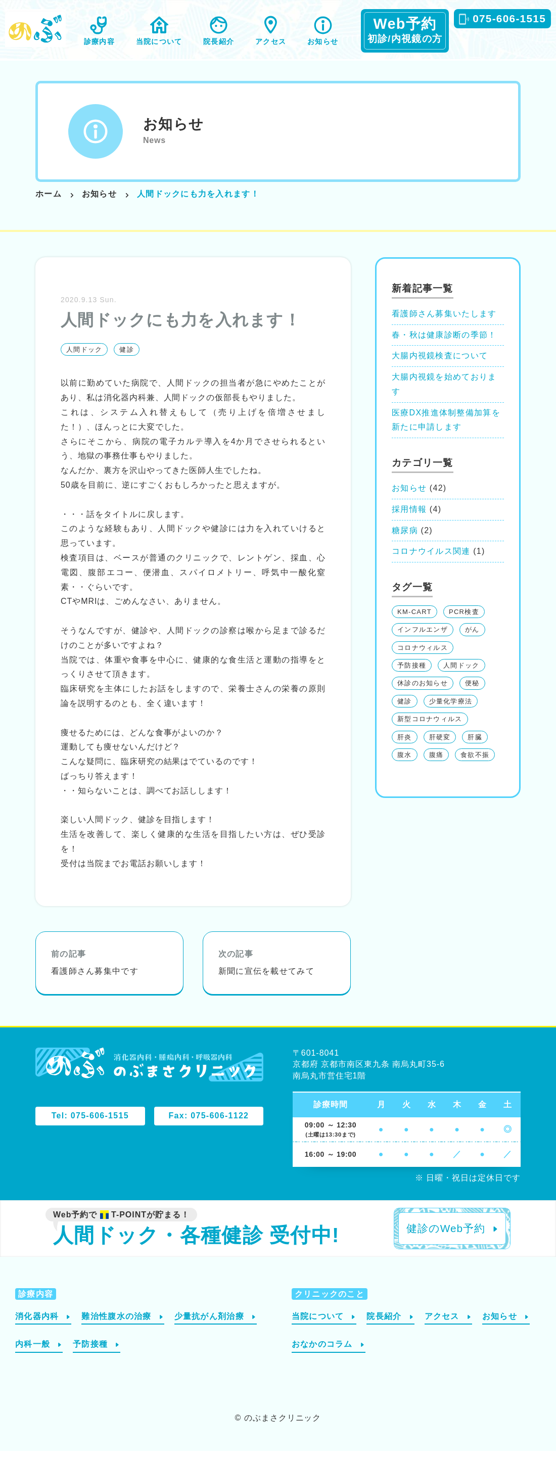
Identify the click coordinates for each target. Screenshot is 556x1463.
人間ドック (84, 361)
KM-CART (414, 624)
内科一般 (32, 1356)
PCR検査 (464, 624)
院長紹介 (218, 41)
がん (472, 641)
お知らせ (322, 41)
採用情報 (409, 521)
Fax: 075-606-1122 (209, 1127)
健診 (126, 361)
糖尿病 (405, 542)
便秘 (472, 695)
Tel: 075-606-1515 (90, 1127)
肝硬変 (440, 748)
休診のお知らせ (422, 695)
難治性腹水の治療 (116, 1328)
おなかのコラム (322, 1356)
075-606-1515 (509, 18)
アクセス (270, 41)
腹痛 (436, 767)
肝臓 (475, 748)
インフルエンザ (422, 641)
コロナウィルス (422, 659)
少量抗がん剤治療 (209, 1328)
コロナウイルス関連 (431, 563)
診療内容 (99, 41)
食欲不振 (474, 767)
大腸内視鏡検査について (440, 367)
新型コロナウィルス (429, 731)
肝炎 (404, 748)
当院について (159, 41)
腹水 (404, 767)
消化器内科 (37, 1328)
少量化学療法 (451, 713)
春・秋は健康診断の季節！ (444, 346)
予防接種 (411, 677)
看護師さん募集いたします (444, 325)
